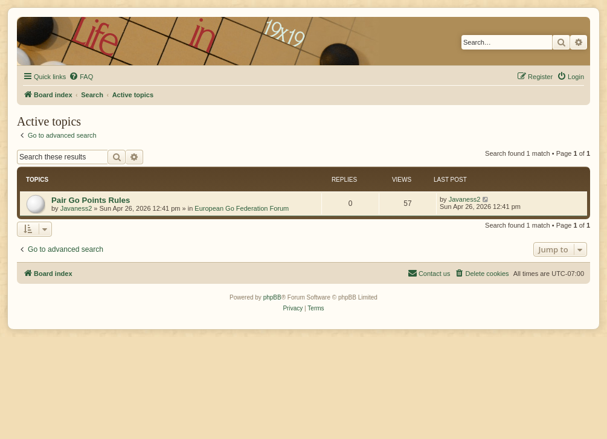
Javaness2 (76, 208)
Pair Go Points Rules (90, 200)
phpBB (272, 297)
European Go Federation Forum (241, 208)
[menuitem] (81, 76)
